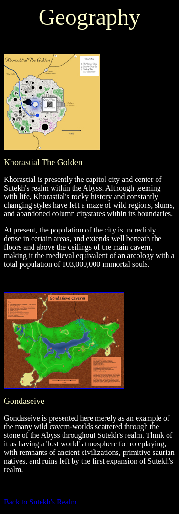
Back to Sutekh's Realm (40, 502)
